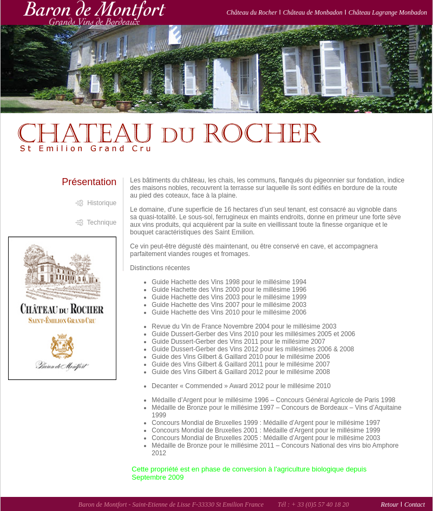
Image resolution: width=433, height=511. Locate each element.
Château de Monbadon (313, 12)
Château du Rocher (252, 12)
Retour (389, 504)
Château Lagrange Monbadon (388, 12)
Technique (102, 222)
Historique (101, 203)
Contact (414, 504)
